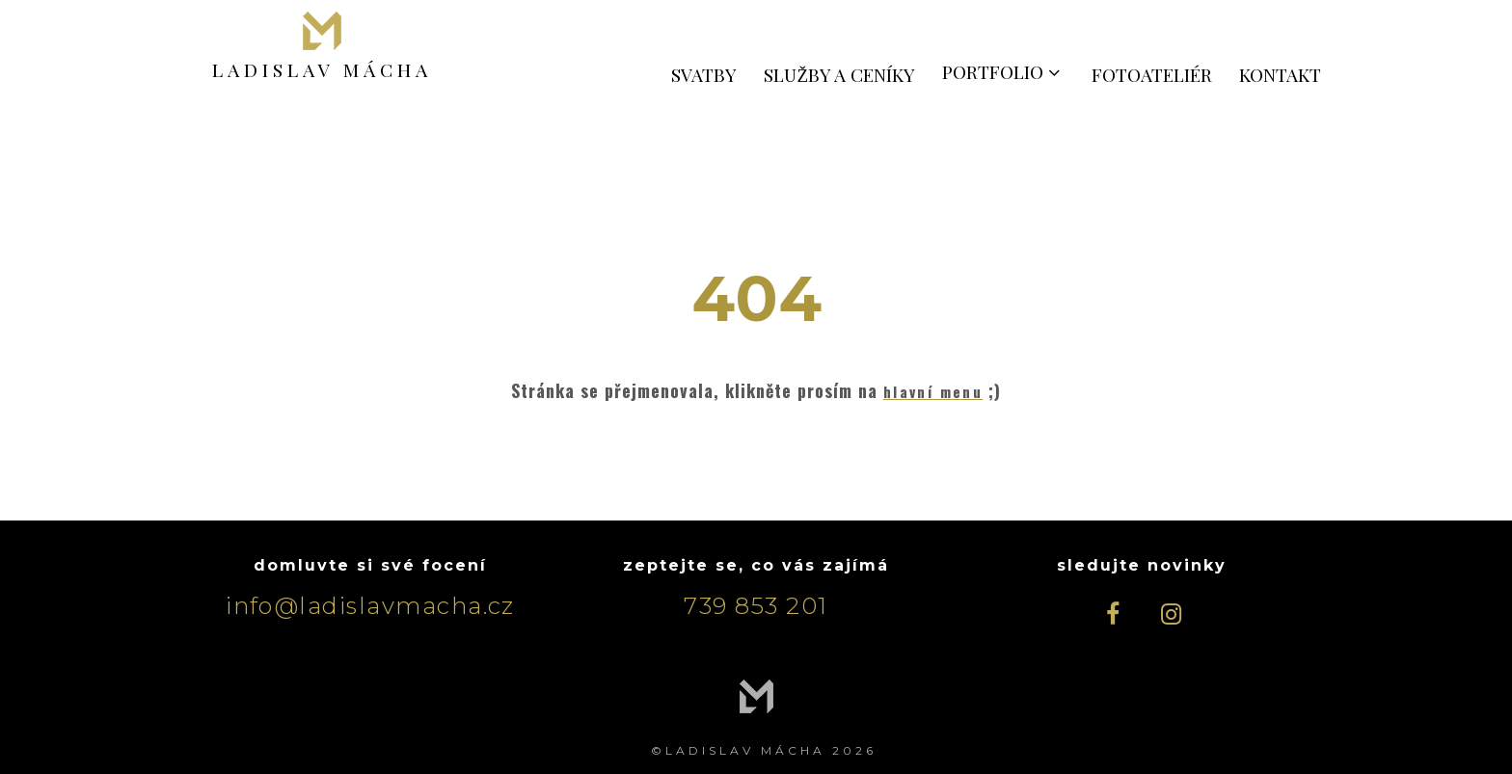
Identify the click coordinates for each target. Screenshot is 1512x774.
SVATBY (704, 74)
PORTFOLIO (1003, 71)
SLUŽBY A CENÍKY (839, 74)
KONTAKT (1280, 74)
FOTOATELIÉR (1152, 74)
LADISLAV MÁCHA (322, 68)
